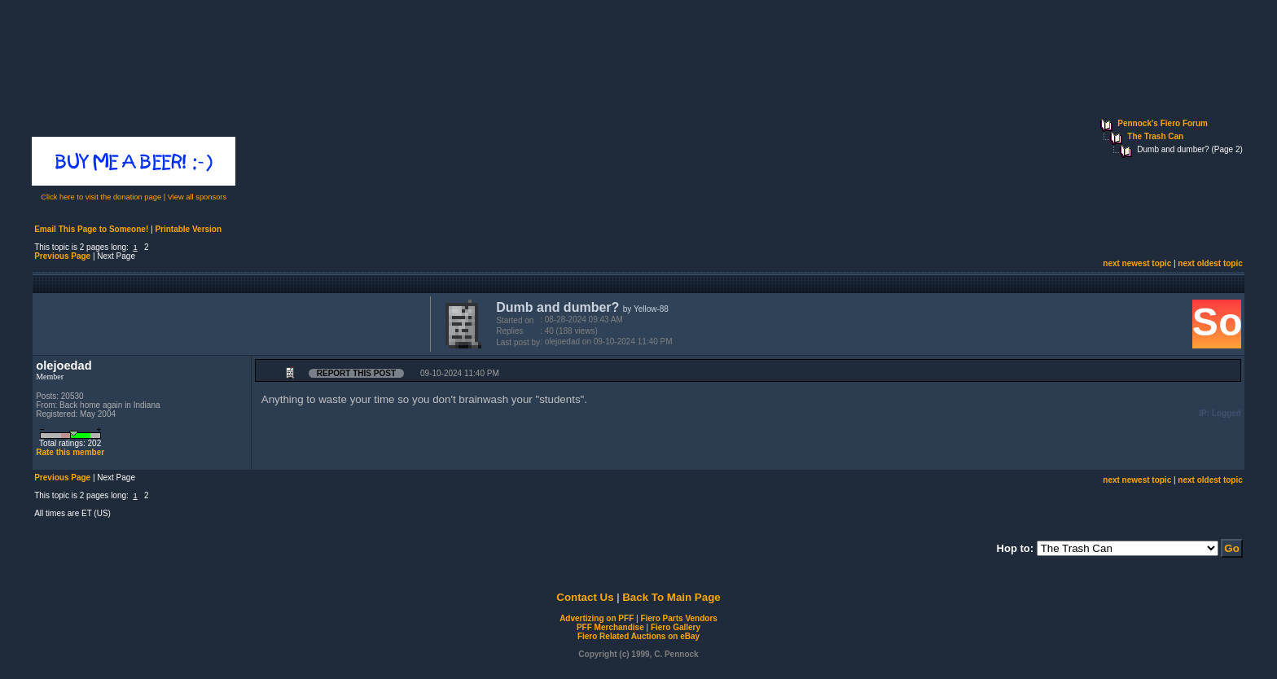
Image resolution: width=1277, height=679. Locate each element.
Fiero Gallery (675, 627)
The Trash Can (1155, 136)
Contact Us (584, 597)
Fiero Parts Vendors (678, 618)
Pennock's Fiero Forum (1162, 123)
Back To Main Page (671, 597)
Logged (1226, 413)
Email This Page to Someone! (91, 229)
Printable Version (188, 229)
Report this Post (356, 373)
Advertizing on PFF (597, 618)
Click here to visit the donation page (101, 197)
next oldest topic (1210, 263)
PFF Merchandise (610, 627)
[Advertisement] (228, 322)
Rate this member (70, 452)
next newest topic (1137, 263)
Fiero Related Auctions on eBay (638, 636)
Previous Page (62, 256)
